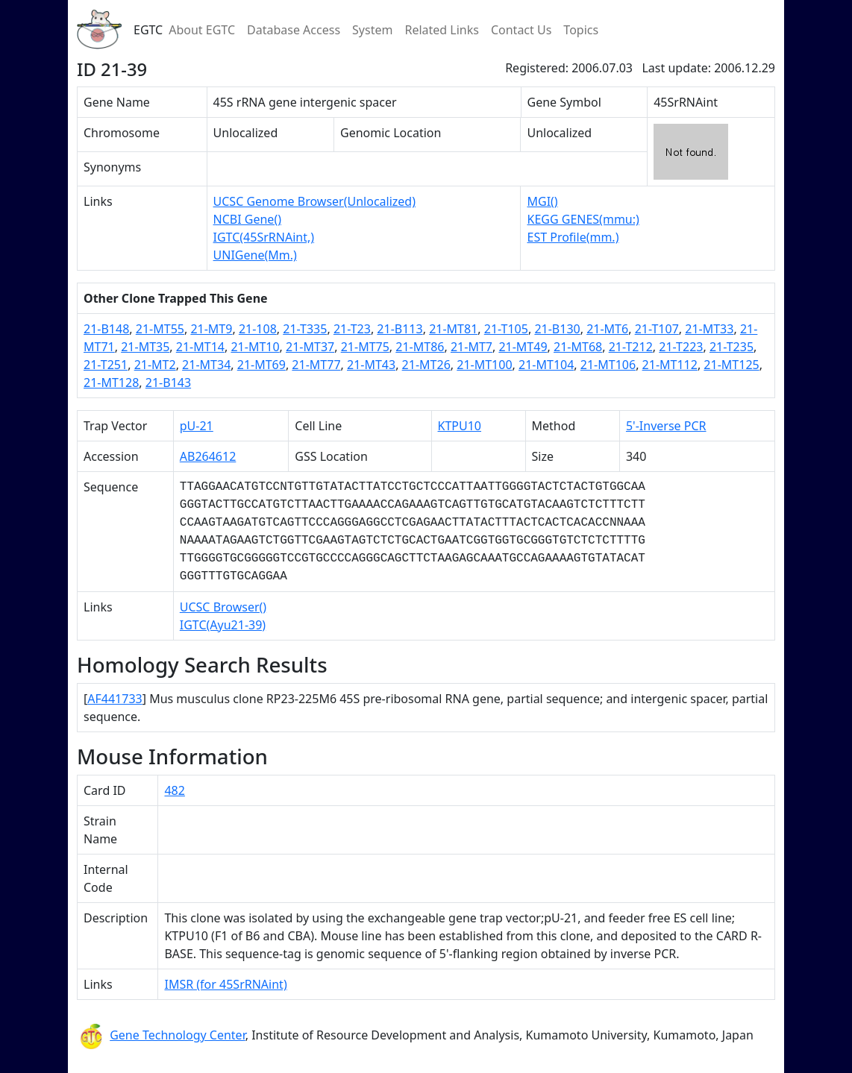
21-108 (258, 329)
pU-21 (196, 426)
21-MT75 (365, 347)
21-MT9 (211, 329)
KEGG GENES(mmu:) (583, 219)
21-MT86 (419, 347)
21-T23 (352, 329)
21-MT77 (316, 364)
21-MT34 (206, 364)
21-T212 (631, 347)
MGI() (542, 201)
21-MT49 (522, 347)
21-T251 (106, 364)
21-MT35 (145, 347)
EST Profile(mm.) (572, 237)
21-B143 (168, 382)
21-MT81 (453, 329)
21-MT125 (731, 364)
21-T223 (681, 347)
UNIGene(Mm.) (255, 255)
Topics (580, 30)
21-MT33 (709, 329)
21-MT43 (371, 364)
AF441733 (114, 698)
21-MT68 (578, 347)
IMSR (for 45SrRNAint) (225, 984)
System (372, 30)
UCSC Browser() (223, 607)
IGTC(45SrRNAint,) (263, 237)
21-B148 (106, 329)
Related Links (441, 30)
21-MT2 (155, 364)
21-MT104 (546, 364)
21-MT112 (670, 364)
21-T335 (305, 329)
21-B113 (399, 329)
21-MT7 (471, 347)
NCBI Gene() (247, 219)
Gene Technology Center (177, 1035)
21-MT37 (310, 347)
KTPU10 (459, 426)
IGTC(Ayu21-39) (223, 625)
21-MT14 (200, 347)
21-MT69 (261, 364)
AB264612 (208, 456)
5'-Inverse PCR (666, 426)
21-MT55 (160, 329)
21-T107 (657, 329)
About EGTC (202, 30)
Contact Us (521, 30)
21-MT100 (484, 364)
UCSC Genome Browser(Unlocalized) (314, 201)
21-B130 (557, 329)
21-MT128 (111, 382)
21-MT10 (255, 347)
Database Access (293, 30)
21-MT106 (608, 364)
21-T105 (506, 329)
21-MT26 (426, 364)
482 (174, 790)
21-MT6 (607, 329)
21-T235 (732, 347)
